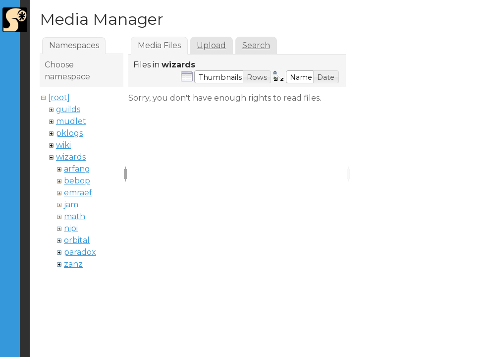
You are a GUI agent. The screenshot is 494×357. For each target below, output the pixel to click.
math (74, 216)
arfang (77, 169)
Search (256, 45)
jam (71, 204)
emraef (78, 192)
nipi (71, 228)
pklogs (69, 133)
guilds (68, 109)
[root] (59, 97)
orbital (77, 240)
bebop (77, 180)
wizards (71, 157)
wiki (63, 145)
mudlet (71, 121)
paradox (80, 252)
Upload (211, 45)
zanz (73, 264)
